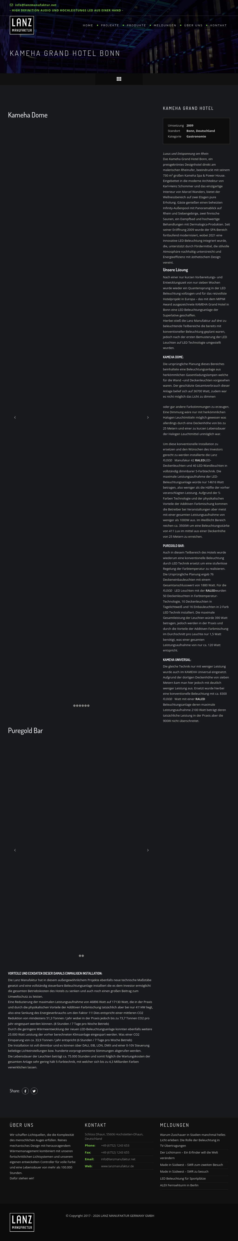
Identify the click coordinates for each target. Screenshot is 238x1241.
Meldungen (165, 25)
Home (88, 25)
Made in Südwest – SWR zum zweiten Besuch (191, 1165)
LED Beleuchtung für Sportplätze (183, 1178)
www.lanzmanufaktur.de (117, 1166)
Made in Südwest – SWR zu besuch (184, 1171)
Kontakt (218, 25)
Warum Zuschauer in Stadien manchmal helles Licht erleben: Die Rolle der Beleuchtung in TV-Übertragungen (192, 1140)
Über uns (193, 25)
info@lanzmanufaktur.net (118, 1159)
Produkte (136, 25)
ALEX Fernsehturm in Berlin (179, 1185)
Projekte (110, 25)
